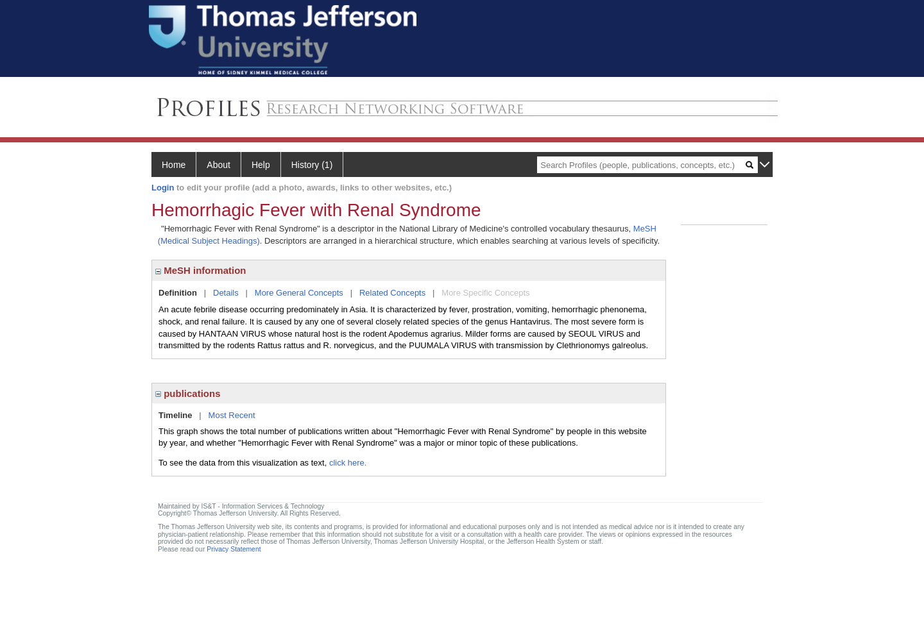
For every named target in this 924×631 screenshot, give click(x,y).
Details (226, 293)
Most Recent (232, 415)
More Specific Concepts (485, 293)
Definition (177, 293)
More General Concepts (299, 293)
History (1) (312, 165)
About (218, 165)
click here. (348, 462)
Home (173, 165)
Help (261, 165)
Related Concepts (392, 293)
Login (162, 187)
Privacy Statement (234, 549)
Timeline (175, 415)
